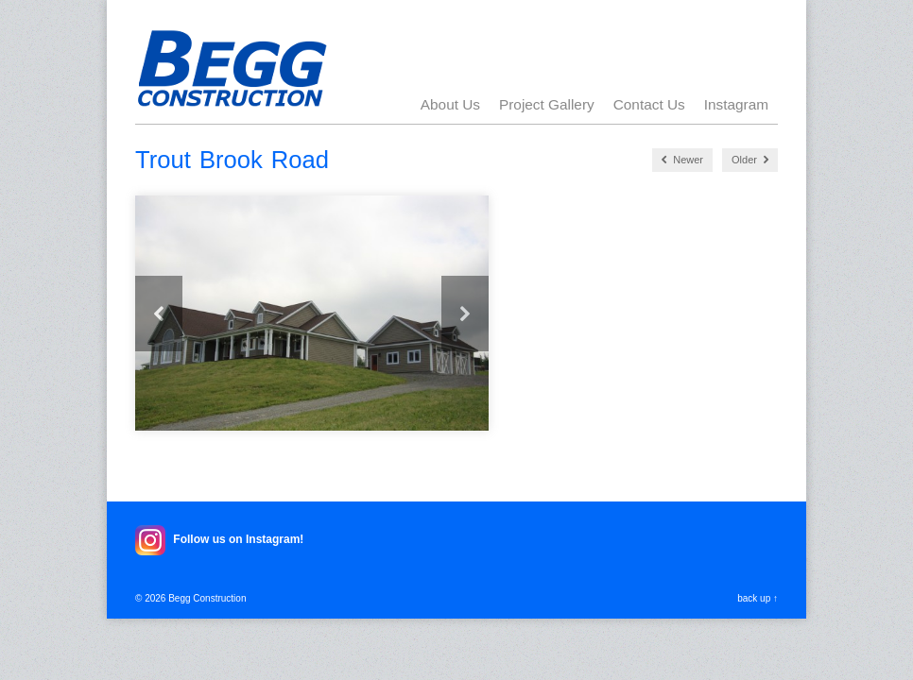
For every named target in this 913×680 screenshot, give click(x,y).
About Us (450, 104)
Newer (682, 160)
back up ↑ (757, 598)
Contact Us (649, 104)
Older (750, 160)
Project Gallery (546, 104)
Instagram (736, 104)
